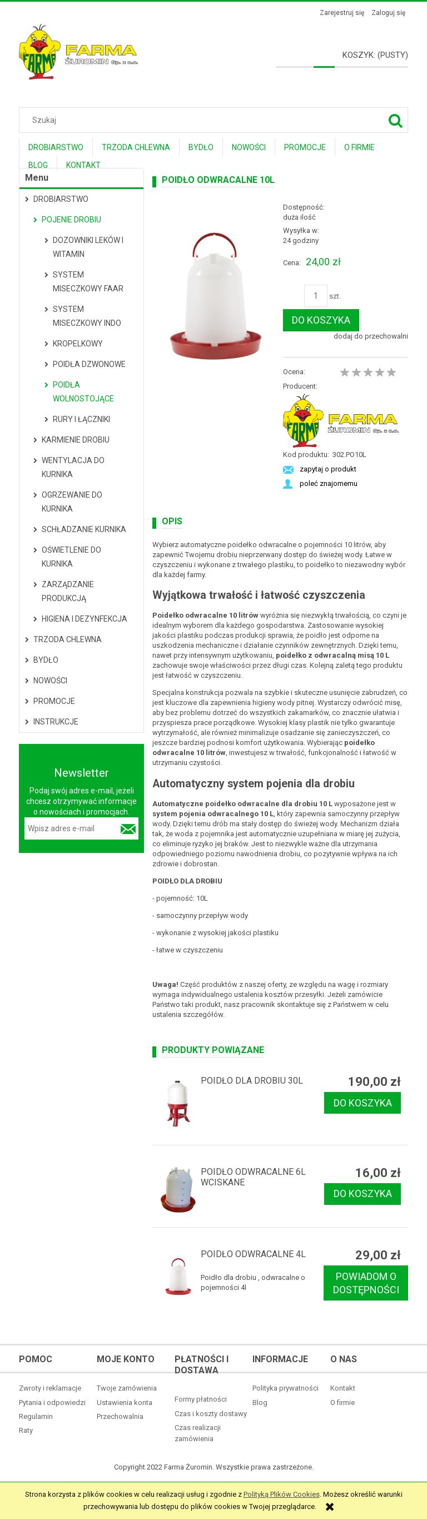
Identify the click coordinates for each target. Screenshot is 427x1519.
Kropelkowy (78, 343)
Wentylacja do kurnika (73, 467)
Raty (26, 1430)
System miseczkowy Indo (87, 316)
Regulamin (36, 1416)
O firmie (342, 1402)
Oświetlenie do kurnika (71, 556)
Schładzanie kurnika (84, 529)
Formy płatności (201, 1399)
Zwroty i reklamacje (50, 1388)
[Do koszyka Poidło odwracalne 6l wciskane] (362, 1194)
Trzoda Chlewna (67, 639)
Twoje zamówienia (127, 1388)
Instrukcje (55, 721)
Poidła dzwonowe (89, 364)
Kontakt (342, 1388)
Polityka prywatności (285, 1388)
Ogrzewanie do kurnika (72, 501)
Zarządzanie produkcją (68, 591)
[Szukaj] (395, 120)
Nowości (50, 680)
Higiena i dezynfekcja (84, 618)
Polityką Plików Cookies (282, 1494)
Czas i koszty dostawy (211, 1413)
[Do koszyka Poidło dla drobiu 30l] (362, 1103)
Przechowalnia (120, 1416)
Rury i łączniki (81, 419)
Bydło (45, 660)
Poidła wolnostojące (83, 391)
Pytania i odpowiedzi (52, 1402)
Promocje (54, 701)
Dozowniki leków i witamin (88, 247)
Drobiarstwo (60, 199)
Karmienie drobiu (76, 439)
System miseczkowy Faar (88, 281)
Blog (259, 1402)
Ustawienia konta (124, 1402)
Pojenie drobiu (71, 219)
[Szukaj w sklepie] (216, 120)
